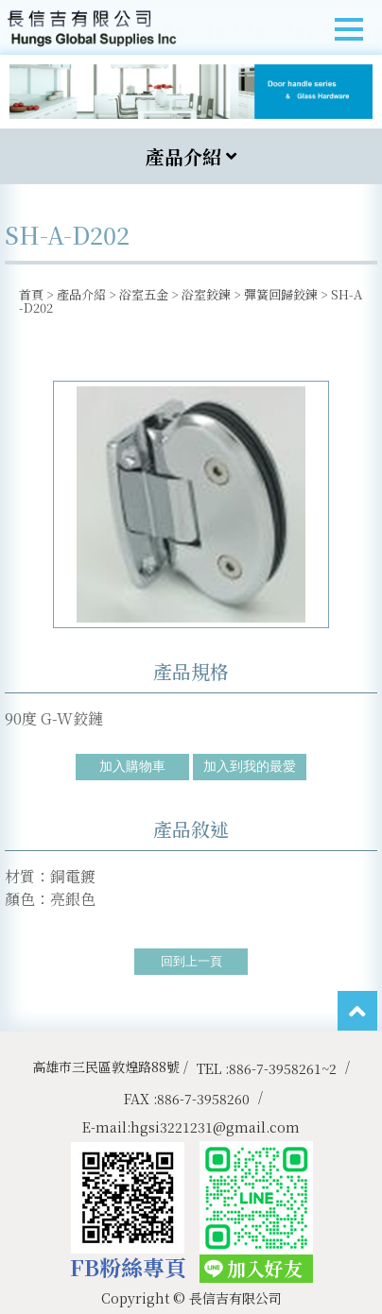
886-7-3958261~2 (283, 1068)
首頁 (31, 294)
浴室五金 (143, 294)
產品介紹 (81, 294)
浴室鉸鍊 (206, 294)
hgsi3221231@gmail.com (215, 1127)
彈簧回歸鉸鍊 (281, 294)
